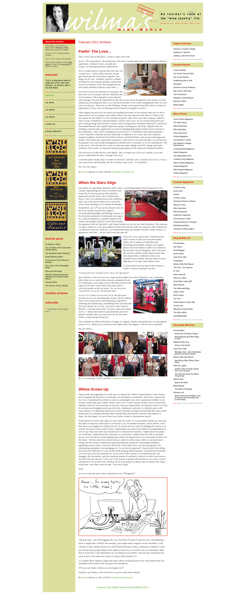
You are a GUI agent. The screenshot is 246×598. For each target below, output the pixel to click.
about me (49, 95)
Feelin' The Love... (95, 51)
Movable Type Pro (66, 595)
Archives (130, 587)
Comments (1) (127, 577)
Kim (83, 172)
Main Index (118, 587)
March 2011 (50, 59)
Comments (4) (127, 378)
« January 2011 (104, 587)
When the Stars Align (97, 182)
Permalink (116, 172)
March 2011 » (143, 587)
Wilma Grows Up (93, 389)
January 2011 (51, 53)
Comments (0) (128, 172)
